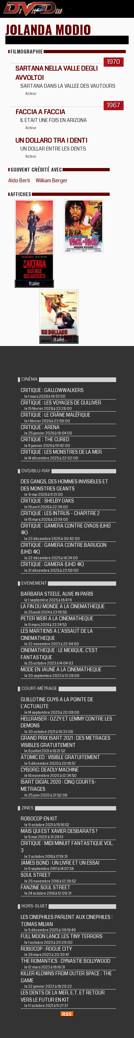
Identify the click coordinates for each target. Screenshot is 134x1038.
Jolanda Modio (48, 29)
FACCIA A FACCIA (40, 112)
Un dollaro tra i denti (51, 140)
